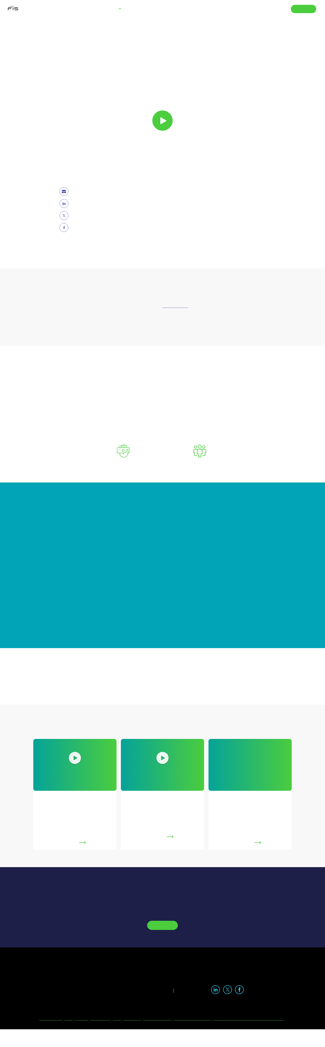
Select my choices (202, 558)
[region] (164, 523)
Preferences (88, 558)
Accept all (240, 558)
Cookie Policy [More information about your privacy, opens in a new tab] (203, 509)
